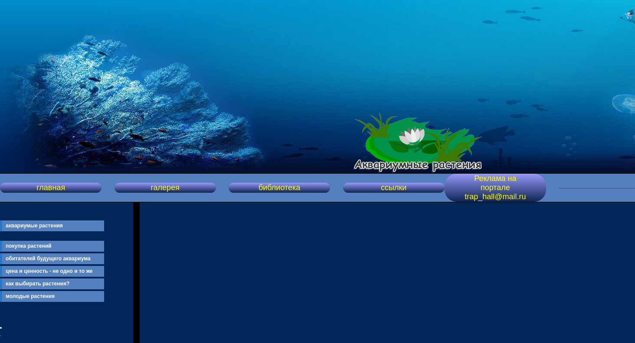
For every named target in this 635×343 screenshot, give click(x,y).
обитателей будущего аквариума (48, 259)
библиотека (279, 187)
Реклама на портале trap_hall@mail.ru (495, 187)
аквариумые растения (34, 226)
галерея (165, 187)
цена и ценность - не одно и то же (49, 271)
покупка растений (29, 246)
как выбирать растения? (37, 284)
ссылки (393, 187)
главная (50, 187)
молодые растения (30, 296)
